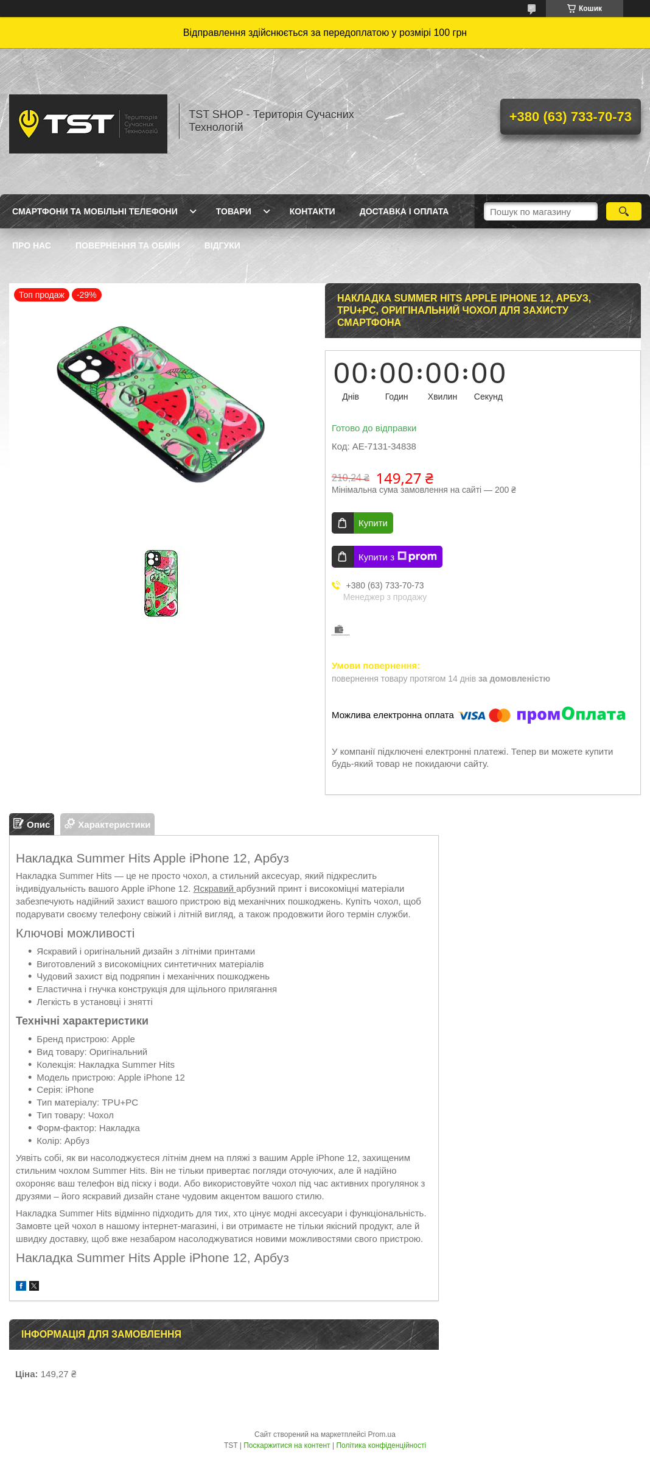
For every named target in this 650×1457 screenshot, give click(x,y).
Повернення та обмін (127, 245)
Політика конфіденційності (381, 1445)
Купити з (397, 556)
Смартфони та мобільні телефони (95, 211)
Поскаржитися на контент (286, 1445)
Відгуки (222, 245)
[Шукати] (623, 211)
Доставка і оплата (404, 211)
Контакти (312, 211)
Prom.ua (382, 1434)
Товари (233, 211)
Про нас (31, 245)
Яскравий (215, 888)
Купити (373, 523)
